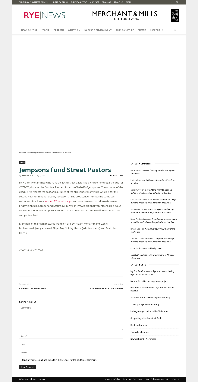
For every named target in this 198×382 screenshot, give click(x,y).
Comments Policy (112, 379)
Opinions (59, 30)
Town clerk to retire (140, 332)
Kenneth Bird (27, 176)
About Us (118, 2)
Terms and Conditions (132, 379)
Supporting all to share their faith (146, 318)
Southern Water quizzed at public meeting (150, 297)
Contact (94, 2)
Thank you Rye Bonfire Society (145, 304)
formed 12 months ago (58, 201)
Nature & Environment (98, 30)
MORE (128, 2)
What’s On (74, 30)
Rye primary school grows (106, 288)
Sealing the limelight (32, 288)
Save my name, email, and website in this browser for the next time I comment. (59, 360)
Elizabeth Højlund (139, 255)
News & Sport (29, 30)
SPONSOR (106, 2)
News (22, 162)
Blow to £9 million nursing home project (149, 281)
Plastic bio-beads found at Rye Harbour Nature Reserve (152, 289)
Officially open (154, 248)
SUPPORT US (156, 30)
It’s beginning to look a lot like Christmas (149, 311)
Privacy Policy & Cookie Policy (157, 379)
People (45, 30)
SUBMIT (142, 30)
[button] (175, 30)
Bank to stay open (139, 325)
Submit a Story (60, 2)
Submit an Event (79, 2)
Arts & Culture (125, 30)
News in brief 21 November (143, 339)
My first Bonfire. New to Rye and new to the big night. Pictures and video (152, 273)
